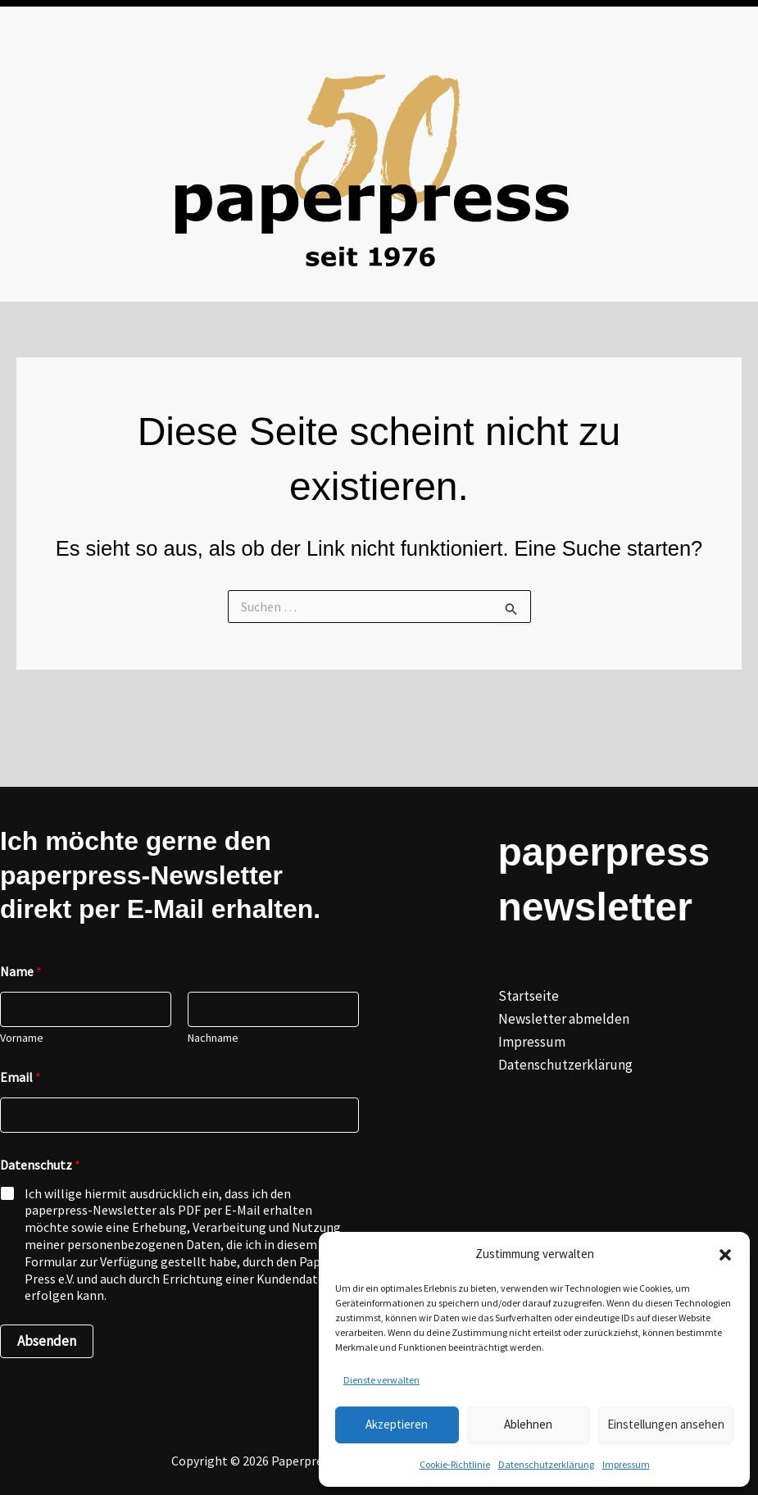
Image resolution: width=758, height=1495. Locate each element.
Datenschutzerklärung (546, 1464)
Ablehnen (528, 1424)
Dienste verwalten (381, 1380)
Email (20, 1077)
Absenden (46, 1341)
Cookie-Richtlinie (455, 1464)
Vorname (21, 1038)
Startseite (528, 996)
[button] (725, 1255)
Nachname (213, 1038)
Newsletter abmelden (563, 1019)
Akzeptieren (396, 1424)
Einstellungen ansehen (665, 1424)
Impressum (626, 1464)
